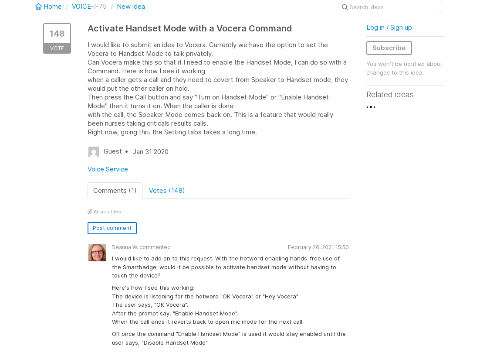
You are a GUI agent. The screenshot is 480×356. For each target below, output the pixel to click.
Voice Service (108, 169)
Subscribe (389, 48)
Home (49, 6)
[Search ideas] (391, 7)
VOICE (81, 6)
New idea (131, 6)
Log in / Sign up (389, 27)
